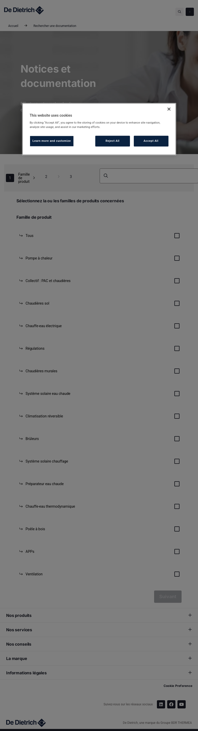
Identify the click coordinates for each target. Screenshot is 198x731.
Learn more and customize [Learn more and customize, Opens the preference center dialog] (52, 141)
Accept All (151, 141)
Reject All (112, 141)
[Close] (169, 109)
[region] (99, 129)
